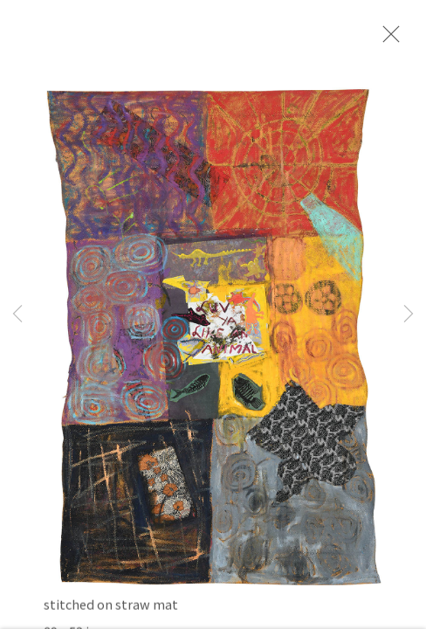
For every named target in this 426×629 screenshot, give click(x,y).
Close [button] (387, 39)
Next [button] (408, 314)
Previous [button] (17, 314)
